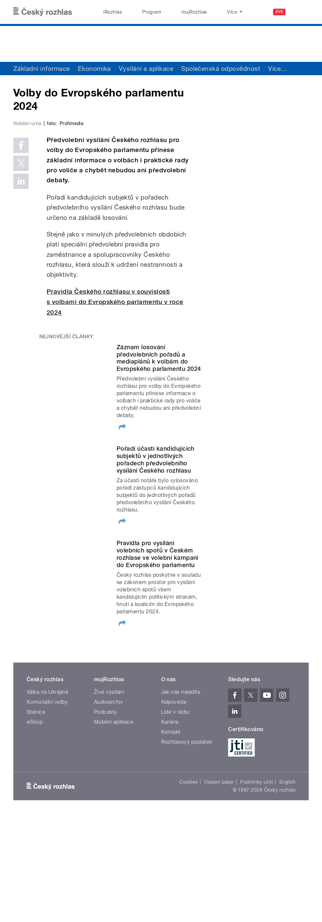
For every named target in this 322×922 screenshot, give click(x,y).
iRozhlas (109, 12)
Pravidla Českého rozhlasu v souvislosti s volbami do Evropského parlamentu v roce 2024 (115, 407)
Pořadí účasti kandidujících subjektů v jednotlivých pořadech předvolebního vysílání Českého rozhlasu (155, 565)
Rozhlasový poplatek (186, 848)
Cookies (188, 888)
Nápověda (173, 808)
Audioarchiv (108, 808)
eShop (35, 828)
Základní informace (41, 68)
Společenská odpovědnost (220, 68)
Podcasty (105, 818)
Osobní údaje (219, 888)
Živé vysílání (109, 798)
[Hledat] (300, 12)
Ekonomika (94, 68)
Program (140, 12)
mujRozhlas (175, 12)
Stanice (209, 12)
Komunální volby (47, 808)
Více (277, 68)
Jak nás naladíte (181, 798)
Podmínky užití (256, 888)
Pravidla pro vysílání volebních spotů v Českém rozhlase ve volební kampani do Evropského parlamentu (157, 660)
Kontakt (170, 838)
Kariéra (169, 828)
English (287, 888)
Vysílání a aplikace (146, 68)
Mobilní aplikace (114, 828)
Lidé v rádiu (175, 818)
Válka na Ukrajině (47, 798)
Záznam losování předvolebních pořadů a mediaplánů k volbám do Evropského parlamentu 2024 (159, 463)
